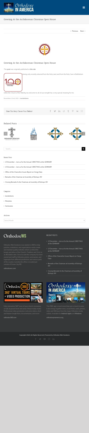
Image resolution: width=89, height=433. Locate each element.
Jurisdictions (24, 98)
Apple (69, 313)
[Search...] (43, 149)
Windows (78, 313)
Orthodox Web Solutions (61, 335)
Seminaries (9, 206)
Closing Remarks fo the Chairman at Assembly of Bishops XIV (26, 182)
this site (33, 69)
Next (82, 31)
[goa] (44, 49)
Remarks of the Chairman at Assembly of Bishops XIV (23, 177)
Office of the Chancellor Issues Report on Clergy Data (23, 172)
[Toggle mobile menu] (84, 7)
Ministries (8, 201)
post (8, 69)
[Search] (83, 149)
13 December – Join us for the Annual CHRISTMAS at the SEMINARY (28, 162)
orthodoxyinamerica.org (54, 317)
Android (64, 313)
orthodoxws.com (10, 268)
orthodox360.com (10, 317)
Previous (75, 31)
